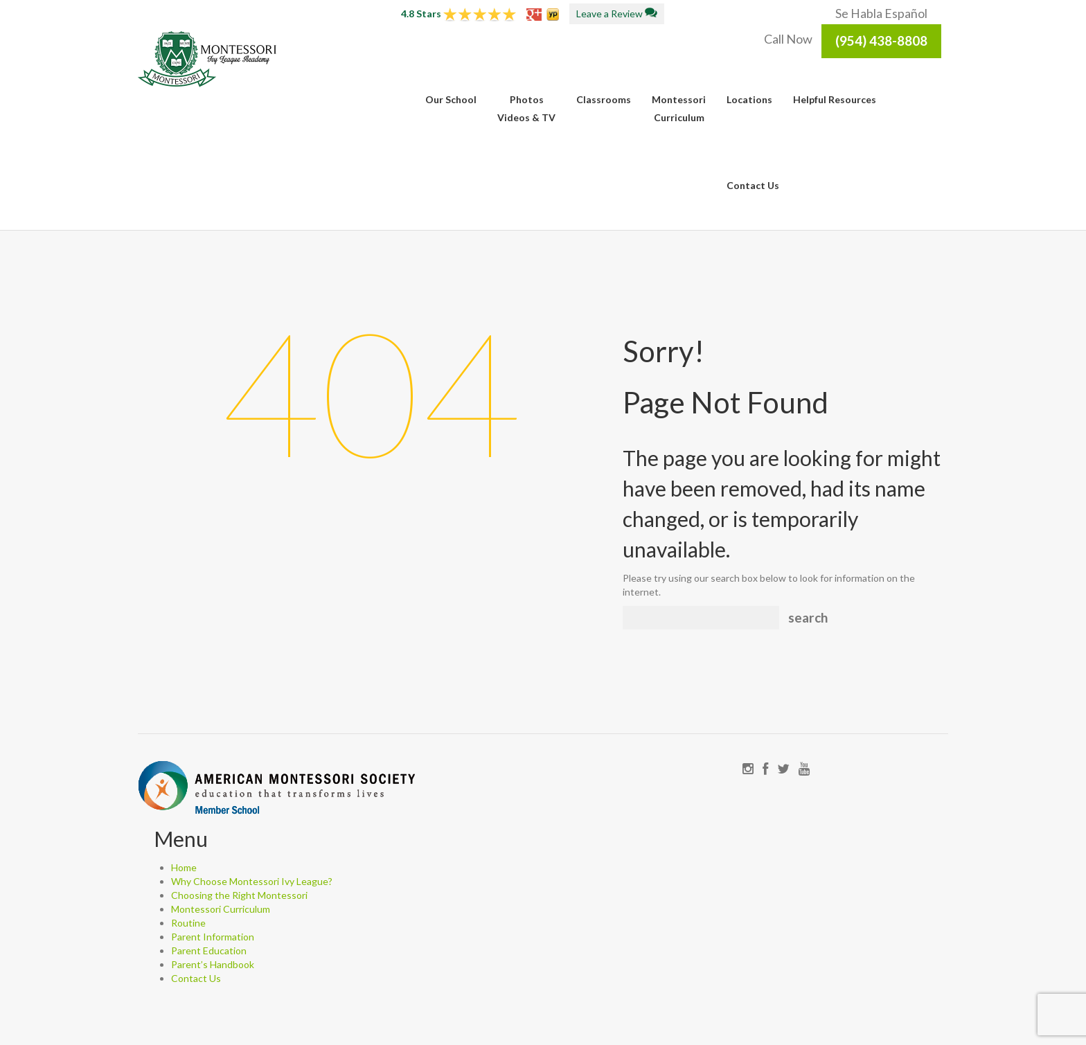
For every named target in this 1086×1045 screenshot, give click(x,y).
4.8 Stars (459, 13)
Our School (451, 99)
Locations (749, 99)
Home (184, 867)
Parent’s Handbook (212, 964)
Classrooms (603, 99)
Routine (188, 923)
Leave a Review (616, 13)
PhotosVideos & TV (526, 108)
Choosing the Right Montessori (239, 895)
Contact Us (753, 185)
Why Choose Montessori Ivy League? (251, 881)
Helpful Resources (834, 99)
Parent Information (212, 937)
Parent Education (209, 950)
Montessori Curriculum (220, 909)
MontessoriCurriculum (679, 108)
